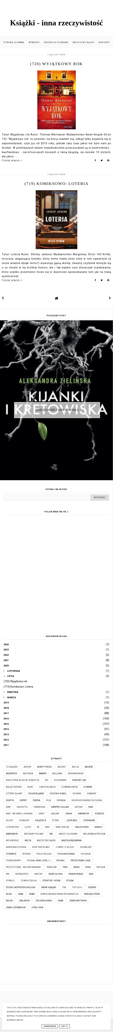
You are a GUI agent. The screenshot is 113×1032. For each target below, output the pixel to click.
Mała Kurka (82, 827)
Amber (42, 773)
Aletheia (28, 773)
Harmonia (39, 807)
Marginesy (12, 834)
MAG (47, 827)
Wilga (9, 900)
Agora (27, 767)
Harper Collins (60, 807)
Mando (98, 827)
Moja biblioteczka (94, 834)
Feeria (36, 800)
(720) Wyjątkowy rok (56, 63)
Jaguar (54, 813)
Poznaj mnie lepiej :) (38, 860)
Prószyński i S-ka (80, 860)
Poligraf (86, 854)
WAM (32, 894)
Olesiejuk (85, 847)
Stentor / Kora (51, 880)
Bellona (57, 773)
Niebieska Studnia (16, 847)
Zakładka (24, 900)
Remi (88, 867)
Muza (28, 840)
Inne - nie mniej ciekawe (19, 813)
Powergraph (13, 860)
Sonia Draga (75, 874)
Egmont (91, 793)
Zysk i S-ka (37, 907)
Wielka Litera (92, 894)
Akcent (62, 767)
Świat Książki (48, 887)
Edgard (77, 793)
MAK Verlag (62, 827)
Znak (60, 900)
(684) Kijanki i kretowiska (57, 410)
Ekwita (10, 800)
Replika (101, 867)
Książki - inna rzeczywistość (56, 23)
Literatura (12, 827)
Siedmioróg (21, 874)
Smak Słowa (55, 874)
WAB (20, 894)
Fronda (61, 800)
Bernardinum (75, 773)
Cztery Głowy (14, 793)
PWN (65, 867)
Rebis (76, 867)
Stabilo (10, 880)
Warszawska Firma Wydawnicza (59, 894)
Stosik (70, 880)
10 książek (12, 767)
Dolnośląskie (36, 793)
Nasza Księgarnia (71, 840)
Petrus (26, 854)
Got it (64, 1026)
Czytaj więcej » (12, 160)
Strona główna (13, 42)
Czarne (87, 787)
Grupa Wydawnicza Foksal (86, 800)
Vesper (92, 887)
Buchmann (60, 780)
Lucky (28, 827)
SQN (91, 874)
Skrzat (38, 874)
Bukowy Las (79, 780)
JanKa (68, 813)
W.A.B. (9, 894)
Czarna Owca (69, 787)
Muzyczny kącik (83, 42)
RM (7, 874)
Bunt (30, 787)
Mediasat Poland (34, 834)
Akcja (75, 767)
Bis (46, 780)
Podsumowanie (66, 854)
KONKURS (24, 820)
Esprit (23, 800)
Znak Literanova (16, 907)
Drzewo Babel (58, 793)
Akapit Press (44, 767)
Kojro (9, 820)
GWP (8, 807)
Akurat (89, 767)
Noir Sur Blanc (41, 847)
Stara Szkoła (29, 880)
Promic (60, 860)
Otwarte (11, 854)
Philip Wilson (43, 854)
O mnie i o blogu (65, 847)
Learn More (50, 1026)
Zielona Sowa (44, 900)
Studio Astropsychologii (20, 887)
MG (51, 834)
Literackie (89, 820)
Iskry (42, 813)
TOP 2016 (77, 887)
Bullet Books (14, 787)
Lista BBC (72, 820)
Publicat (52, 867)
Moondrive (12, 840)
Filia (48, 800)
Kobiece (99, 813)
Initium (78, 807)
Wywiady (34, 42)
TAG (64, 887)
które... (56, 820)
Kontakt (104, 42)
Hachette (22, 807)
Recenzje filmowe (56, 42)
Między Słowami (68, 834)
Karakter (83, 813)
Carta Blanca (47, 787)
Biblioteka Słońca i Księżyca (22, 780)
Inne (90, 807)
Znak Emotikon (78, 900)
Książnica (40, 820)
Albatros (11, 773)
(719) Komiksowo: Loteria (56, 183)
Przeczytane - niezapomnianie (23, 867)
